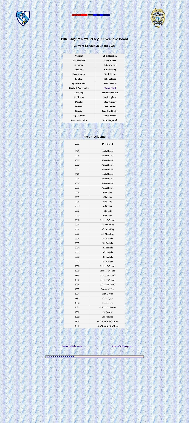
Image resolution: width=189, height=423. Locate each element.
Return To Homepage (122, 346)
